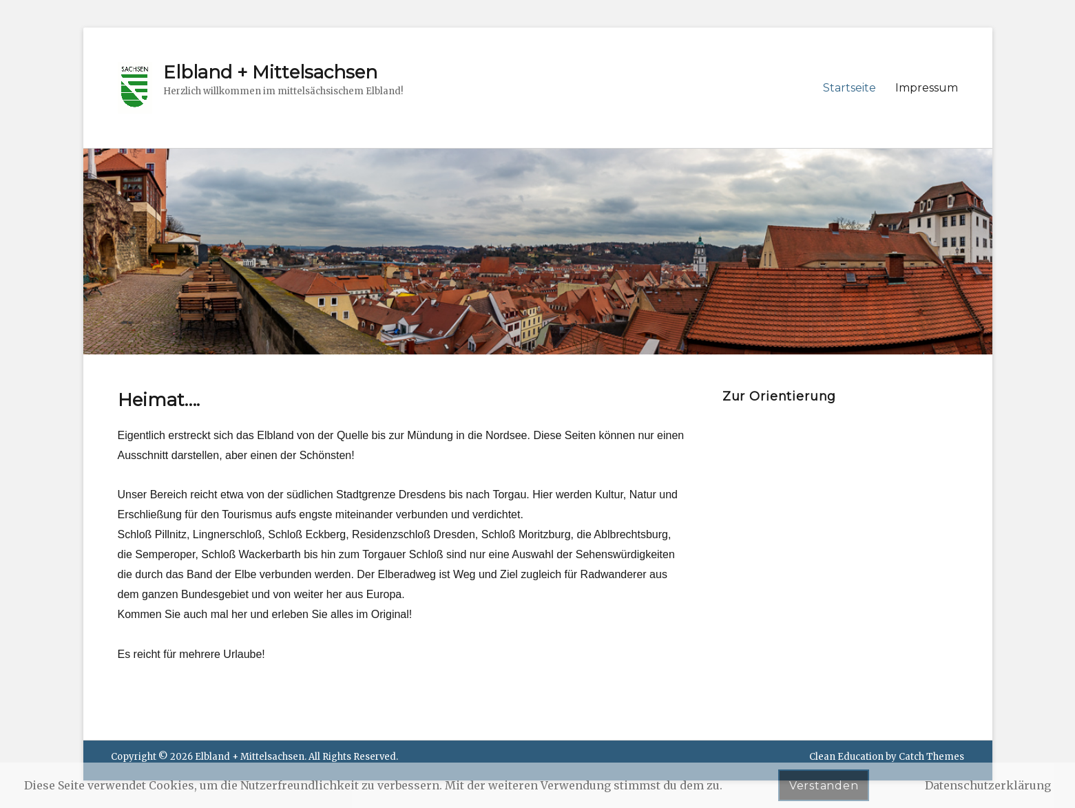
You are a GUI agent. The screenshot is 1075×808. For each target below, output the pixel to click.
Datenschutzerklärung (988, 785)
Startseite (849, 87)
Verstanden (824, 785)
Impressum (926, 87)
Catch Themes (931, 757)
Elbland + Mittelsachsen (270, 72)
